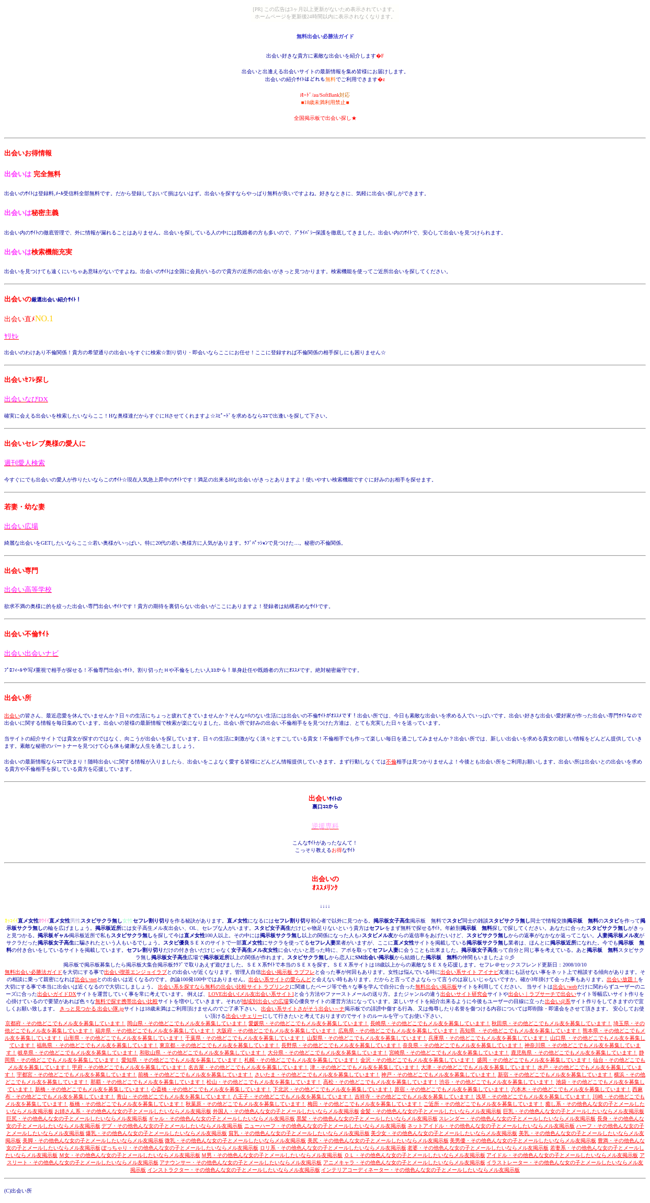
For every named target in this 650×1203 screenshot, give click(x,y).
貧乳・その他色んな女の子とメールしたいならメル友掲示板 (299, 1133)
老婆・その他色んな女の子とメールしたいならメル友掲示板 (478, 1148)
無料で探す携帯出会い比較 (126, 1001)
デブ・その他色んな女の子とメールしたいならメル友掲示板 (172, 1126)
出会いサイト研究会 (463, 994)
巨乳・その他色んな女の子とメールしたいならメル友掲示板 (573, 1111)
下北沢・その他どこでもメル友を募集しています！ (333, 1089)
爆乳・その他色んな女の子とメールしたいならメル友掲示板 (156, 1133)
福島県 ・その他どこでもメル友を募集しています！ (97, 1045)
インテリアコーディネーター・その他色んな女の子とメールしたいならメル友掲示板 (420, 1170)
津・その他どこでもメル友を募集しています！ (365, 1067)
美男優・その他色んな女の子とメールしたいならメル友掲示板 (523, 1140)
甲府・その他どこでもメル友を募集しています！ (129, 1067)
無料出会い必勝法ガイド (33, 972)
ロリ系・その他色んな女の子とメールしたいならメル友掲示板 (333, 1148)
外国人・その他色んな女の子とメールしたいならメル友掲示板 (286, 1111)
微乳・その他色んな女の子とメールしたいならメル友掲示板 (235, 1140)
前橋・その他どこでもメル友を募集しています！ (195, 1074)
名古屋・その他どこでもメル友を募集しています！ (248, 1067)
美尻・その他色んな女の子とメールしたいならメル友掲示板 (378, 1140)
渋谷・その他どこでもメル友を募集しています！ (496, 1082)
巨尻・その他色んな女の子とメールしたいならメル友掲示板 (76, 1118)
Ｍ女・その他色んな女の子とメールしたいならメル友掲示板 (129, 1155)
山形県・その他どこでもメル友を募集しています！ (124, 1038)
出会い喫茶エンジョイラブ (135, 972)
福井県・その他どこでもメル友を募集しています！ (155, 1030)
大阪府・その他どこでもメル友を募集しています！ (276, 1030)
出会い (12, 715)
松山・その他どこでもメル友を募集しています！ (264, 1082)
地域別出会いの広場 (265, 1001)
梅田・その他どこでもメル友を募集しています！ (365, 1104)
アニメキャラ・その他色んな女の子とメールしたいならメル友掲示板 (404, 1162)
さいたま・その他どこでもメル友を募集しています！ (317, 1074)
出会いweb (565, 987)
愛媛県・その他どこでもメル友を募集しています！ (308, 1023)
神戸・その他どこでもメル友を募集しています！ (438, 1074)
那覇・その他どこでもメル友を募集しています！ (148, 1082)
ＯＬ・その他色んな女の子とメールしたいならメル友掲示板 (414, 1155)
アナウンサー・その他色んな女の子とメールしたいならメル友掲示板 (240, 1162)
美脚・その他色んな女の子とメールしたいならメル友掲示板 (93, 1140)
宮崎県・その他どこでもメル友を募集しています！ (449, 1052)
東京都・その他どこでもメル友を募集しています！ (219, 1045)
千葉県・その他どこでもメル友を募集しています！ (245, 1038)
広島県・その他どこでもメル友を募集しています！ (398, 1030)
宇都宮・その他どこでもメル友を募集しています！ (77, 1074)
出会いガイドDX (56, 994)
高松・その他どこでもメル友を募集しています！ (380, 1082)
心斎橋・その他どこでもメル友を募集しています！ (211, 1089)
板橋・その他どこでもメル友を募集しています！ (127, 1104)
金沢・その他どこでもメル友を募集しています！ (417, 1060)
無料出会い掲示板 (436, 987)
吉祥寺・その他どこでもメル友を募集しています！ (415, 1096)
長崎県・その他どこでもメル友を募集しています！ (430, 1023)
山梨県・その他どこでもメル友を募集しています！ (367, 1038)
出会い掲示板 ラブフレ (288, 972)
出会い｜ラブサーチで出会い (542, 994)
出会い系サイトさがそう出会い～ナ (303, 1008)
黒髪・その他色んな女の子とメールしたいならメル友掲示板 (367, 1118)
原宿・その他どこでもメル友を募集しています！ (451, 1089)
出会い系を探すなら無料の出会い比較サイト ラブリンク (224, 987)
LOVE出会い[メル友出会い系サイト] (250, 994)
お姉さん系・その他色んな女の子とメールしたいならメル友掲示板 (132, 1111)
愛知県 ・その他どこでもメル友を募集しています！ (182, 1060)
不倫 (391, 761)
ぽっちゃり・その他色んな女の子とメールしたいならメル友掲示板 (179, 1148)
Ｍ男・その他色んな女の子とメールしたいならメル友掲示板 (272, 1155)
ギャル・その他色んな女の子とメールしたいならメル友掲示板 (222, 1118)
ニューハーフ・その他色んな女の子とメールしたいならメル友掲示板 (325, 1126)
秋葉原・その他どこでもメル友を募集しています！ (246, 1104)
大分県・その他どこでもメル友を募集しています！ (328, 1052)
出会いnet (86, 979)
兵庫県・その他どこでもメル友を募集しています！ (488, 1038)
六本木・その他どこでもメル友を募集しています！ (571, 1089)
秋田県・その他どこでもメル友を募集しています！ (552, 1023)
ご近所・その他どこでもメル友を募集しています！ (484, 1104)
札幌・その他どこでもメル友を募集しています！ (301, 1060)
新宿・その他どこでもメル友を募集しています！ (555, 1074)
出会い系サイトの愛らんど (279, 979)
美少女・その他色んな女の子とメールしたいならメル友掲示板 (444, 1133)
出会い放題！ (622, 979)
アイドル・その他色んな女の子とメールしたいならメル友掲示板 (562, 1155)
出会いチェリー (244, 1016)
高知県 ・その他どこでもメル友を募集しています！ (520, 1030)
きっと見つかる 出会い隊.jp (92, 1008)
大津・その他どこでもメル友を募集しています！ (478, 1067)
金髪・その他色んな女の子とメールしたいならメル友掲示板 (430, 1111)
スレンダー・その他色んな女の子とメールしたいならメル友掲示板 (517, 1118)
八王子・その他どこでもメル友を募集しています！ (293, 1096)
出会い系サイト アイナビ (469, 972)
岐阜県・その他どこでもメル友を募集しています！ (78, 1052)
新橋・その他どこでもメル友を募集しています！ (92, 1089)
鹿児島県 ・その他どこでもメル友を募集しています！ (574, 1052)
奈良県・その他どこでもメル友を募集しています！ (463, 1045)
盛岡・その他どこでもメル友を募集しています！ (534, 1060)
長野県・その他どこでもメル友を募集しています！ (341, 1045)
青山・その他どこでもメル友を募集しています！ (174, 1096)
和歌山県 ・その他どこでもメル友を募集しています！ (203, 1052)
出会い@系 (558, 1001)
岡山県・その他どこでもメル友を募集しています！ (187, 1023)
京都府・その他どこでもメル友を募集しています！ (65, 1023)
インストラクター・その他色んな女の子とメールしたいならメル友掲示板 (233, 1170)
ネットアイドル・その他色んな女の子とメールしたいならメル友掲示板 (491, 1126)
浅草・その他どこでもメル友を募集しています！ (533, 1096)
